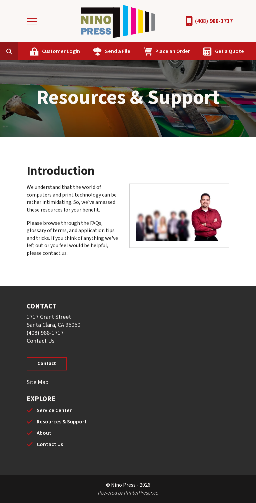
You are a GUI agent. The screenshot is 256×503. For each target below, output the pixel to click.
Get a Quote (229, 51)
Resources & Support (62, 421)
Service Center (54, 410)
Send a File (117, 51)
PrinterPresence (141, 493)
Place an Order (172, 51)
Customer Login (61, 51)
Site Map (37, 382)
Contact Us (41, 341)
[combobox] (19, 51)
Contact (46, 363)
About (44, 433)
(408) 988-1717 (214, 21)
